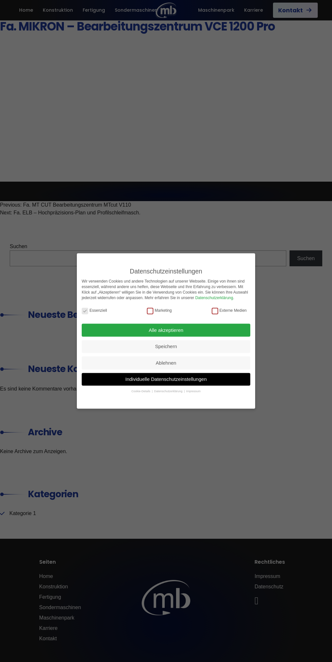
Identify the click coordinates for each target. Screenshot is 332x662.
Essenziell (94, 306)
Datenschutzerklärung (214, 293)
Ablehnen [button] (166, 358)
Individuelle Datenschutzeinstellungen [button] (166, 374)
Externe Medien (229, 306)
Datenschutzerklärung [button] (168, 387)
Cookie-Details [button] (141, 387)
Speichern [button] (166, 341)
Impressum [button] (193, 387)
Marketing (159, 306)
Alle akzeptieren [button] (166, 325)
